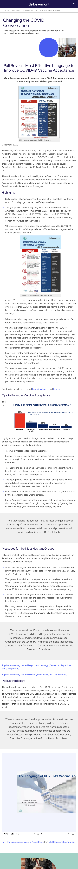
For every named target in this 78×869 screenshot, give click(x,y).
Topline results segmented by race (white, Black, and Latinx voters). (35, 674)
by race (56, 389)
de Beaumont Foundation (62, 842)
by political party (40, 389)
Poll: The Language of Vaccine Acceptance (23, 842)
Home (4, 10)
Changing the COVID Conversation (22, 10)
